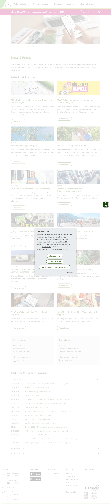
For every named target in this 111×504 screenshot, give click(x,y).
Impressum (70, 272)
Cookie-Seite (46, 247)
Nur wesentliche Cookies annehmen (55, 267)
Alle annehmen (54, 256)
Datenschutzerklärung (58, 244)
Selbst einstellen (55, 261)
